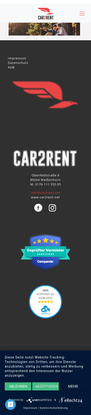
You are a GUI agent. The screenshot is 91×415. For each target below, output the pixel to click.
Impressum (17, 58)
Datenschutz (18, 63)
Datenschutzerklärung (54, 408)
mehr (73, 386)
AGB (11, 67)
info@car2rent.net (46, 192)
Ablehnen (18, 386)
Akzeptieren (46, 386)
